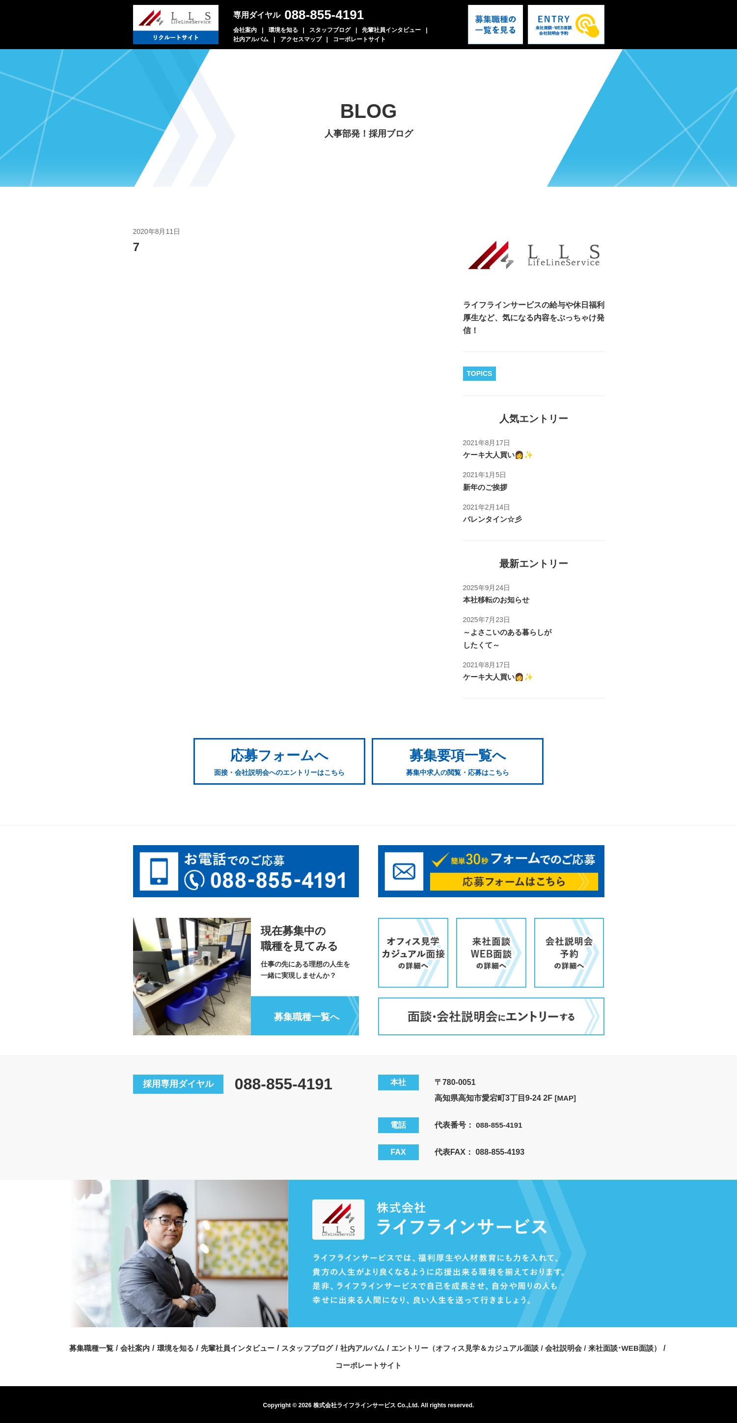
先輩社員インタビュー (391, 30)
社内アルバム (251, 39)
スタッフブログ (330, 30)
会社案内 (245, 30)
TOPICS (479, 373)
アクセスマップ (301, 39)
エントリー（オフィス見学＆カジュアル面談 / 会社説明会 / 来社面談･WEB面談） (535, 1345)
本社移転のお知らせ (498, 600)
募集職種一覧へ (304, 1014)
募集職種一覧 (74, 1345)
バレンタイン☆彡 (494, 519)
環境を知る (283, 30)
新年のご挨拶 (486, 487)
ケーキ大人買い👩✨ (500, 455)
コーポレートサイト (359, 39)
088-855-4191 (324, 14)
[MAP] (565, 1095)
